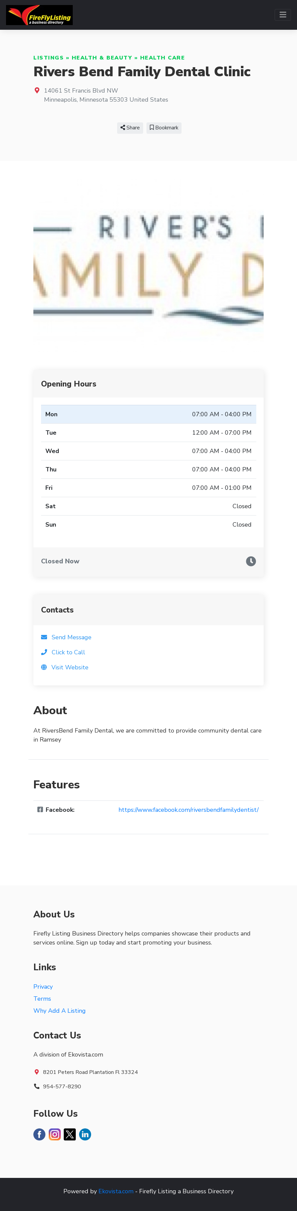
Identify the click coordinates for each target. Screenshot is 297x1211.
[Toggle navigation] (283, 15)
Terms (42, 999)
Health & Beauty (102, 58)
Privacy (43, 987)
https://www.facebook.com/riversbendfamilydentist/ (188, 810)
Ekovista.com (115, 1191)
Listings (48, 58)
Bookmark (164, 127)
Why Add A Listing (59, 1011)
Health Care (162, 58)
